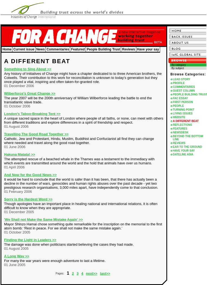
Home (6, 49)
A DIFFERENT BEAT (186, 121)
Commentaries (58, 49)
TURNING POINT (183, 109)
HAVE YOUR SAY (184, 150)
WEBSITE (179, 117)
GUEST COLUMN (184, 90)
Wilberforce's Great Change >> (29, 93)
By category (179, 64)
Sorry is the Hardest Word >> (28, 199)
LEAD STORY (181, 79)
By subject (178, 68)
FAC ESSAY (180, 98)
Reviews (128, 49)
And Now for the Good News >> (30, 175)
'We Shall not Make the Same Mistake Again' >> (43, 219)
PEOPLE (178, 105)
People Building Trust (103, 49)
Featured (78, 49)
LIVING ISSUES (183, 113)
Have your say (148, 49)
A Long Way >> (16, 256)
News (40, 49)
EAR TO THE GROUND (187, 146)
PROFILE (179, 83)
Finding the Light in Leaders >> (30, 240)
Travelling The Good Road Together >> (36, 134)
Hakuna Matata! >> (19, 154)
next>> (91, 273)
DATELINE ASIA (183, 154)
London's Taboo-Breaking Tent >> (32, 114)
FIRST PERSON (183, 102)
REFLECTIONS (182, 124)
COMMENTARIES (184, 86)
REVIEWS (179, 143)
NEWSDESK (181, 132)
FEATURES (180, 128)
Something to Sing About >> (27, 69)
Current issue (23, 49)
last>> (105, 273)
